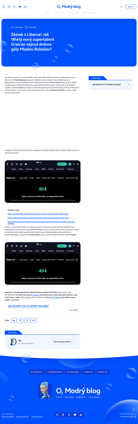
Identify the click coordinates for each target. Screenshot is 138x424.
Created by (128, 416)
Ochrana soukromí (22, 416)
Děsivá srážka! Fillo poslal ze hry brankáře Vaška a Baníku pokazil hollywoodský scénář (38, 218)
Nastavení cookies (7, 416)
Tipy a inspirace (88, 13)
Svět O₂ (46, 13)
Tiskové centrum (37, 416)
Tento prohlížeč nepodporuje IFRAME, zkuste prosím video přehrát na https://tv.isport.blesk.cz (42, 121)
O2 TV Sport (34, 295)
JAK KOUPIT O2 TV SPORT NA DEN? (28, 306)
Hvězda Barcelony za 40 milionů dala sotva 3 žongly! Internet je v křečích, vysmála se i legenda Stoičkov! (41, 223)
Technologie (59, 13)
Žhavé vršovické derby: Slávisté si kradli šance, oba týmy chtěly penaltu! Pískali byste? (38, 214)
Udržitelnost (73, 13)
